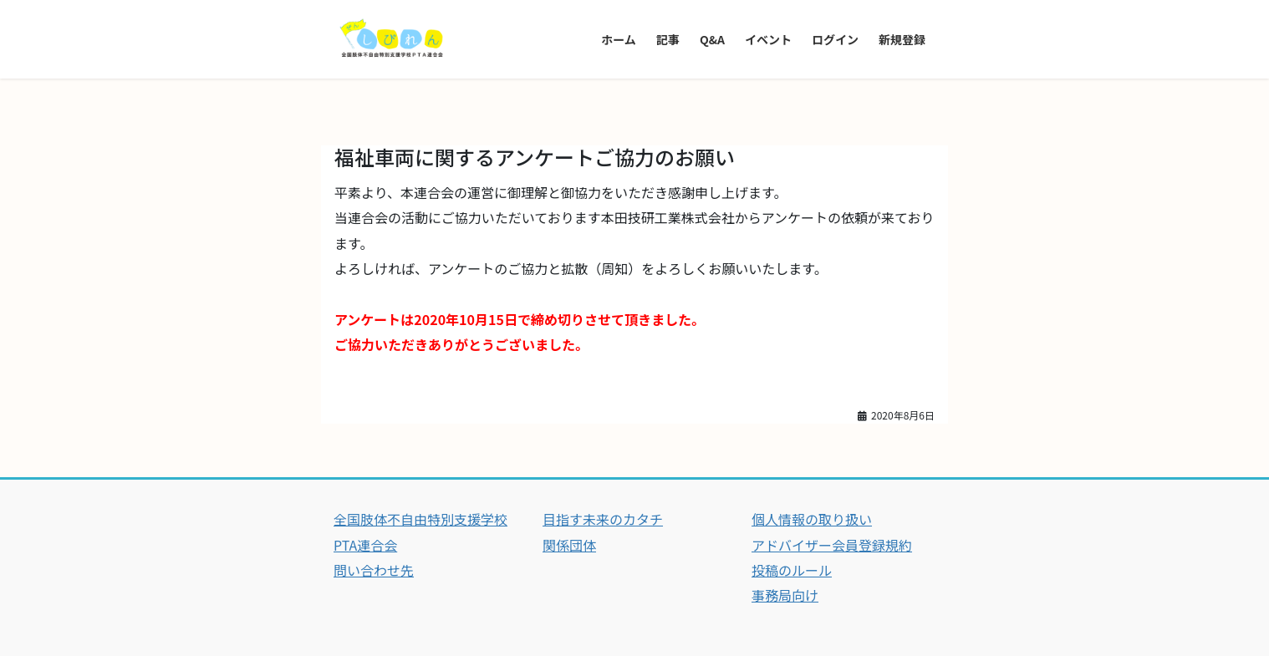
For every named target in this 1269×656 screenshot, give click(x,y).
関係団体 (569, 545)
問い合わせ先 (374, 570)
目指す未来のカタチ (603, 519)
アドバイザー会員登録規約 (832, 545)
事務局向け (785, 595)
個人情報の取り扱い (812, 519)
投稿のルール (792, 570)
